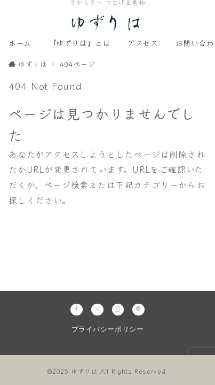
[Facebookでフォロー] (76, 310)
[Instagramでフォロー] (118, 310)
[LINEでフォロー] (138, 310)
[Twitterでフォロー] (97, 310)
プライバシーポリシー (107, 329)
